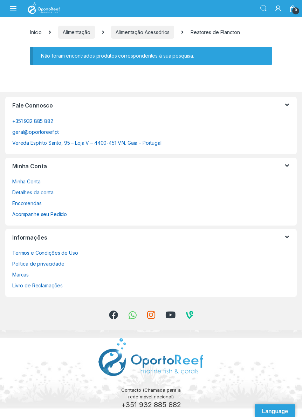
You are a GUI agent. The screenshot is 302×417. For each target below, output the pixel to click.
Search (263, 8)
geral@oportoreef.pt (35, 132)
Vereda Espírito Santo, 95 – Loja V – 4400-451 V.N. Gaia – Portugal (87, 143)
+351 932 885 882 (32, 121)
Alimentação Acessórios (143, 32)
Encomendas (27, 203)
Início (36, 32)
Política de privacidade (38, 264)
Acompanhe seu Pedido (39, 214)
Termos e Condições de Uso (45, 253)
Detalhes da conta (33, 192)
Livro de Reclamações (37, 285)
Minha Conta (26, 181)
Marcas (20, 275)
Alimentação (76, 32)
